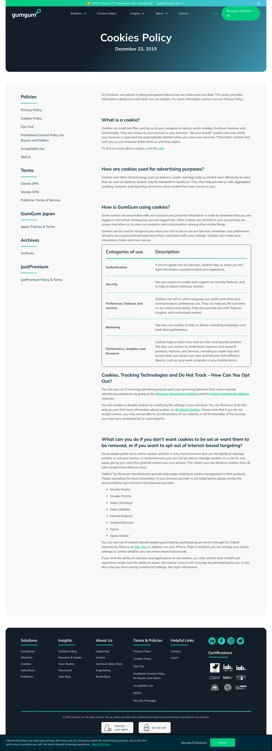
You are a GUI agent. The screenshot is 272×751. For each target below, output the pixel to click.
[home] (26, 13)
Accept (222, 742)
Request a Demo (239, 13)
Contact (183, 13)
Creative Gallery (107, 13)
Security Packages (144, 700)
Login (215, 13)
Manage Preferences (194, 742)
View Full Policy (100, 744)
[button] (76, 13)
